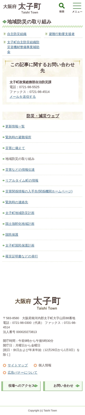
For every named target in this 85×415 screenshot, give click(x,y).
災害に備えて (15, 148)
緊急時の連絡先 (16, 202)
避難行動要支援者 (62, 34)
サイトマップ (18, 365)
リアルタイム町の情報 (21, 180)
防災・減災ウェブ (42, 116)
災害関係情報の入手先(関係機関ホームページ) (38, 191)
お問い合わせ (63, 385)
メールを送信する (23, 96)
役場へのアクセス (21, 385)
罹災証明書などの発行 (21, 256)
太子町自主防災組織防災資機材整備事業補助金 (23, 47)
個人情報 (45, 365)
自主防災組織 (16, 34)
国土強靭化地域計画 (19, 224)
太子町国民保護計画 (19, 245)
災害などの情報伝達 (20, 169)
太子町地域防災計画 (19, 213)
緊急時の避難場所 (18, 137)
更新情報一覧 (15, 126)
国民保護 (11, 234)
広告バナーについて (22, 372)
